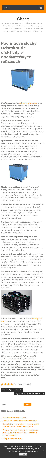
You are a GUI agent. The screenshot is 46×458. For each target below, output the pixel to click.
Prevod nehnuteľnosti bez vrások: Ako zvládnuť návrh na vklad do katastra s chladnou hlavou (20, 433)
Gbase (23, 19)
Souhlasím (23, 454)
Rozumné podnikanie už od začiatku (20, 421)
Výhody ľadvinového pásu (14, 417)
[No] (43, 450)
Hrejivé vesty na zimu (12, 439)
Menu (6, 8)
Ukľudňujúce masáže (12, 389)
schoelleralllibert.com (29, 103)
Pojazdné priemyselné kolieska (29, 393)
